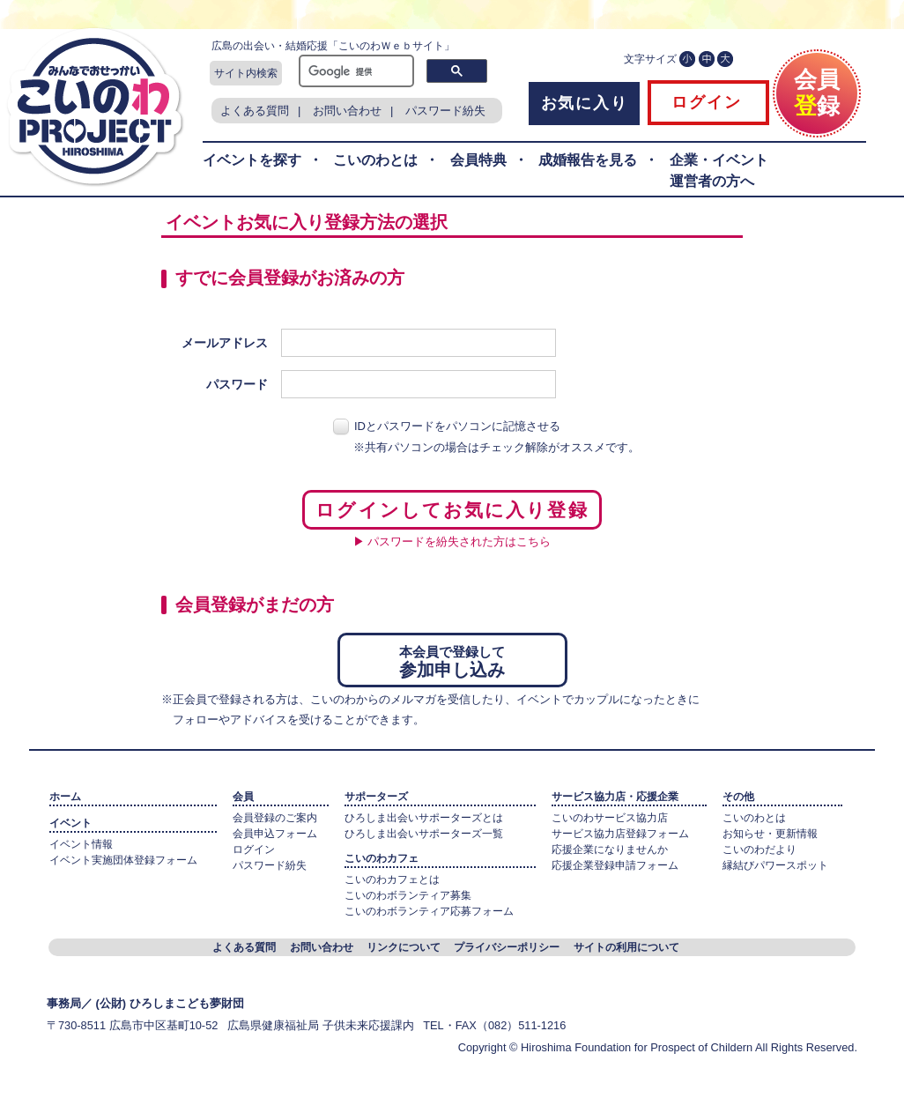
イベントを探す (252, 159)
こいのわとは (375, 159)
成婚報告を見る (587, 159)
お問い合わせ (347, 110)
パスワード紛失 (445, 110)
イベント (70, 823)
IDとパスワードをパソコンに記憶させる (457, 426)
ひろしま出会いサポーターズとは (424, 818)
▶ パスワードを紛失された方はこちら (452, 541)
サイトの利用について (626, 947)
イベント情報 (81, 844)
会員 (243, 796)
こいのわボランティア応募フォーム (429, 911)
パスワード (237, 384)
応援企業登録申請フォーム (615, 865)
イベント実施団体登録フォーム (123, 860)
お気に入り (584, 103)
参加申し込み (452, 659)
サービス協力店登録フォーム (620, 833)
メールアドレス (225, 343)
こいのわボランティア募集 (408, 895)
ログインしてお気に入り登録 (451, 510)
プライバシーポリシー (506, 947)
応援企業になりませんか (610, 849)
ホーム (65, 796)
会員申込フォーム (275, 833)
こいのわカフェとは (392, 879)
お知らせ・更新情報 (770, 833)
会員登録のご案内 (275, 818)
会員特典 (478, 159)
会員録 (816, 86)
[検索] (354, 71)
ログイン (704, 102)
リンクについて (404, 947)
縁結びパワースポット (775, 865)
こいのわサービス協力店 (610, 818)
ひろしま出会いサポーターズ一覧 (424, 833)
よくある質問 (254, 110)
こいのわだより (759, 849)
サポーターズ (376, 796)
